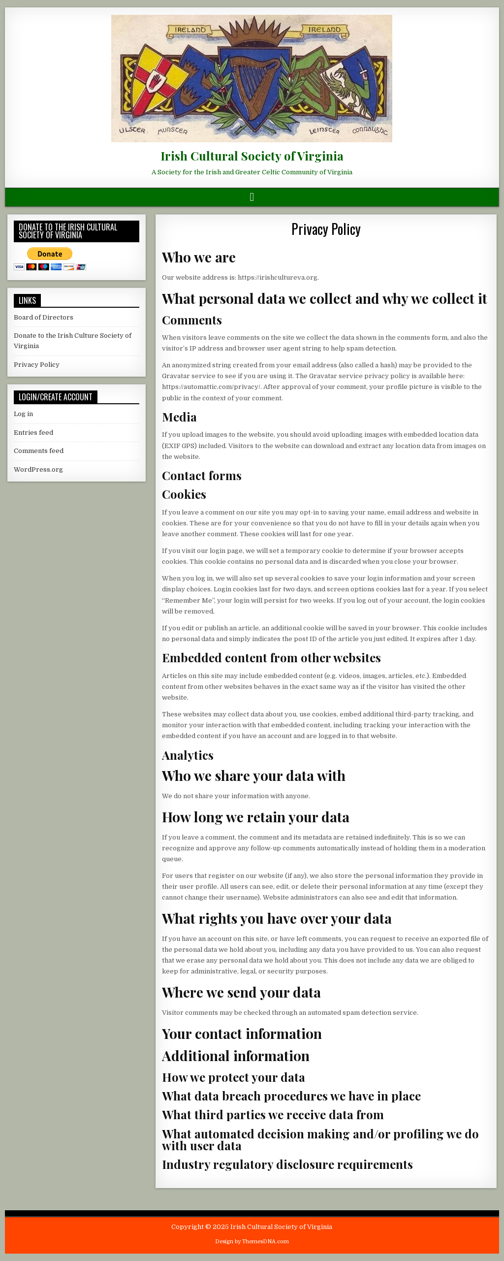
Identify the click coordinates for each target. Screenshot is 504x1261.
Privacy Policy (326, 229)
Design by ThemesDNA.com (252, 1241)
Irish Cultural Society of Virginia (252, 155)
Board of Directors (43, 317)
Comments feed (38, 450)
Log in (23, 414)
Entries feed (33, 432)
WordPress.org (38, 469)
